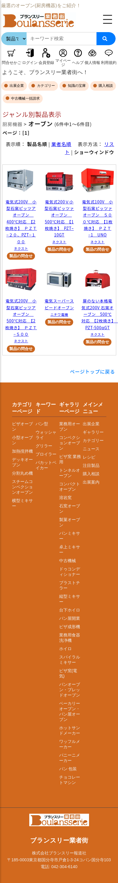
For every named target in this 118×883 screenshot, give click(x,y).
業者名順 (61, 144)
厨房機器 (12, 124)
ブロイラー (46, 454)
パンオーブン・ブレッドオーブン (69, 689)
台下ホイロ (69, 610)
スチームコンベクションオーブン (22, 487)
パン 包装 (68, 768)
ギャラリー (93, 432)
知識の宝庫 (76, 86)
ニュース (91, 448)
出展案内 (91, 482)
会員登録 (46, 62)
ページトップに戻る (92, 371)
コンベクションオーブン (69, 443)
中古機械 (67, 560)
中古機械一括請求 (25, 98)
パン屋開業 (69, 618)
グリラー (44, 445)
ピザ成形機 (69, 626)
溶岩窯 (65, 497)
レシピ (89, 457)
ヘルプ (78, 62)
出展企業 (16, 86)
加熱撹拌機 (22, 451)
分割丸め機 (22, 473)
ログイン (30, 62)
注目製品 (91, 465)
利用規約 (109, 62)
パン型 (42, 423)
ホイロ (65, 648)
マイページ (63, 62)
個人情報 (92, 62)
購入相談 (105, 86)
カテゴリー (45, 86)
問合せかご (11, 62)
